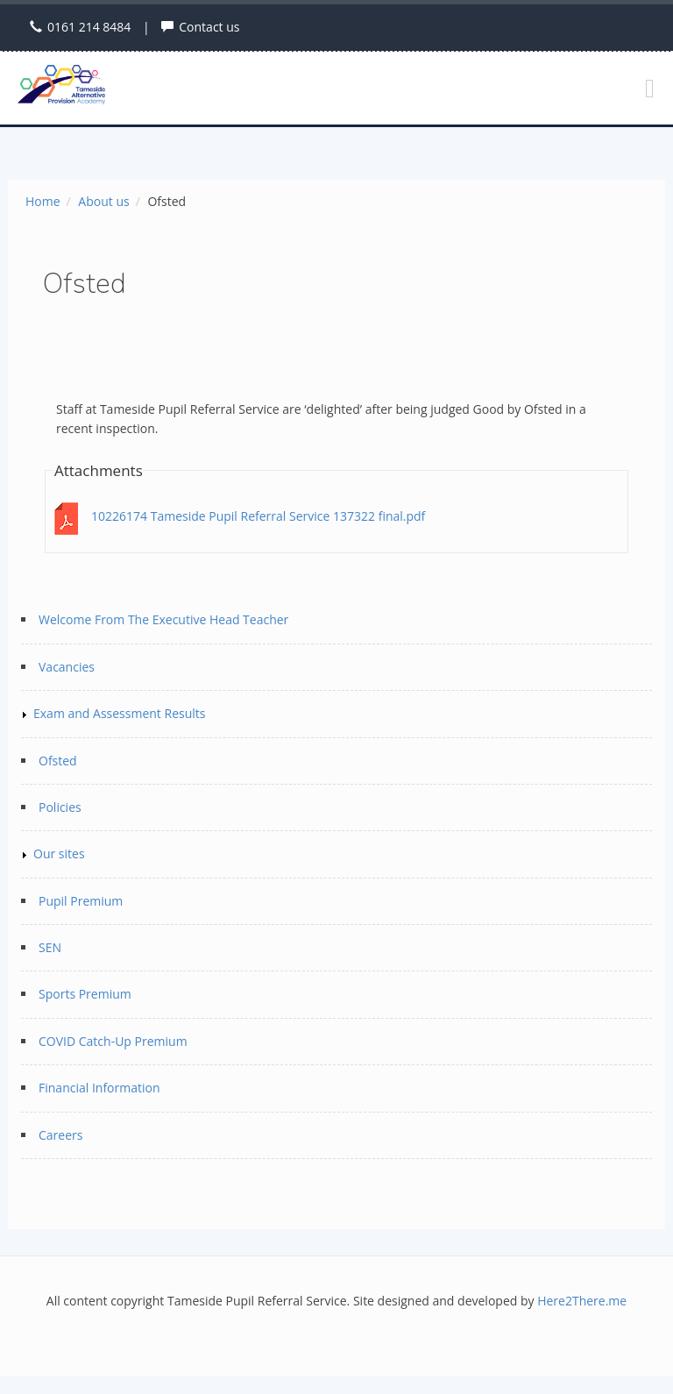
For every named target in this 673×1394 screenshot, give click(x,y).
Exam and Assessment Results (119, 713)
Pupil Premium (81, 901)
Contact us (209, 26)
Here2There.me (582, 1300)
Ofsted (58, 760)
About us (103, 201)
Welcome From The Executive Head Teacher (163, 619)
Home (42, 201)
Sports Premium (85, 993)
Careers (60, 1135)
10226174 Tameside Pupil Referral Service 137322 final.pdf (258, 516)
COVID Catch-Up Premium (113, 1041)
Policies (60, 807)
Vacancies (67, 666)
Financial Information (99, 1087)
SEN (50, 947)
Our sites (59, 853)
